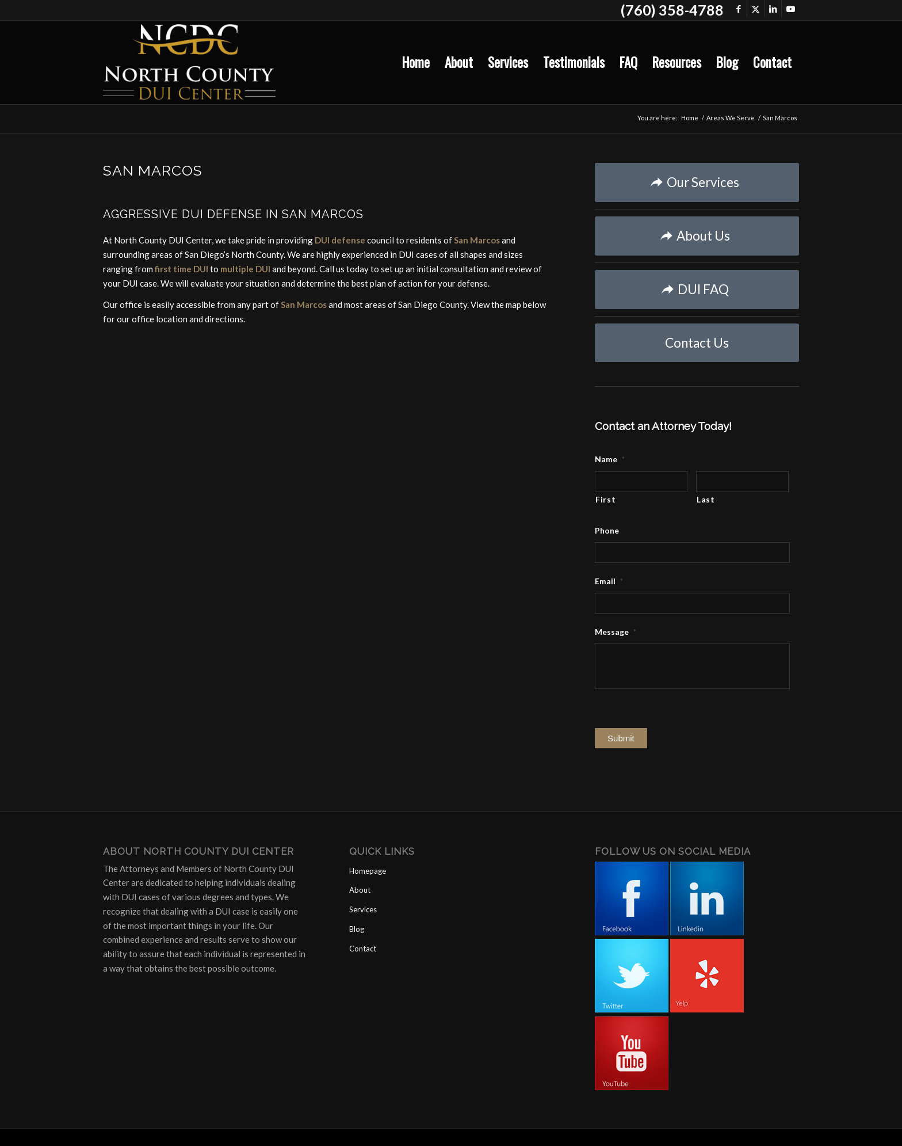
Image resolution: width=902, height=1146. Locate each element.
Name (610, 459)
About (359, 889)
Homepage (367, 870)
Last (706, 499)
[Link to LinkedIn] (773, 8)
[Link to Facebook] (738, 8)
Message (615, 632)
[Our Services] (697, 182)
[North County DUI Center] (189, 62)
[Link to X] (755, 8)
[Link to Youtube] (790, 8)
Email (609, 581)
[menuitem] (416, 62)
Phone (607, 530)
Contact (362, 948)
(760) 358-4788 (672, 9)
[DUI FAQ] (697, 289)
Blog (356, 929)
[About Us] (697, 236)
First (605, 499)
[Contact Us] (697, 342)
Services (363, 909)
